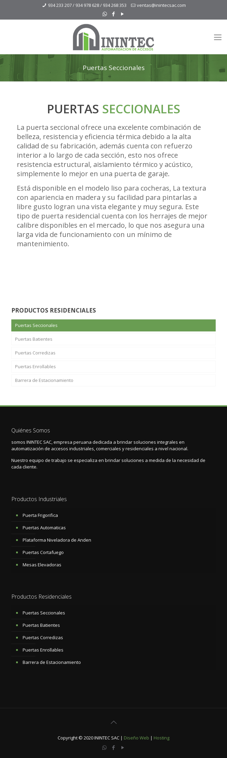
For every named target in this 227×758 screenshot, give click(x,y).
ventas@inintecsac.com (161, 5)
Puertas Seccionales (36, 325)
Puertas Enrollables (35, 366)
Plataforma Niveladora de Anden (57, 540)
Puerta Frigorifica (40, 515)
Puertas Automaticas (44, 527)
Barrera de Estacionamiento (44, 380)
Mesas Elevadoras (42, 565)
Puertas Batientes (33, 339)
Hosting (161, 738)
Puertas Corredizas (35, 353)
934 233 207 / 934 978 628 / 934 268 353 (87, 5)
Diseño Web (136, 738)
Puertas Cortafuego (43, 552)
